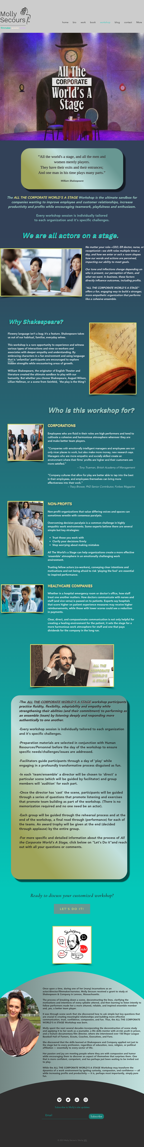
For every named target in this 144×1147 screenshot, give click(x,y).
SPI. (85, 1140)
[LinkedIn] (77, 1100)
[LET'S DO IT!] (72, 909)
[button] (83, 22)
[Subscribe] (96, 1116)
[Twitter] (68, 1100)
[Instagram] (86, 1100)
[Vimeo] (59, 1100)
